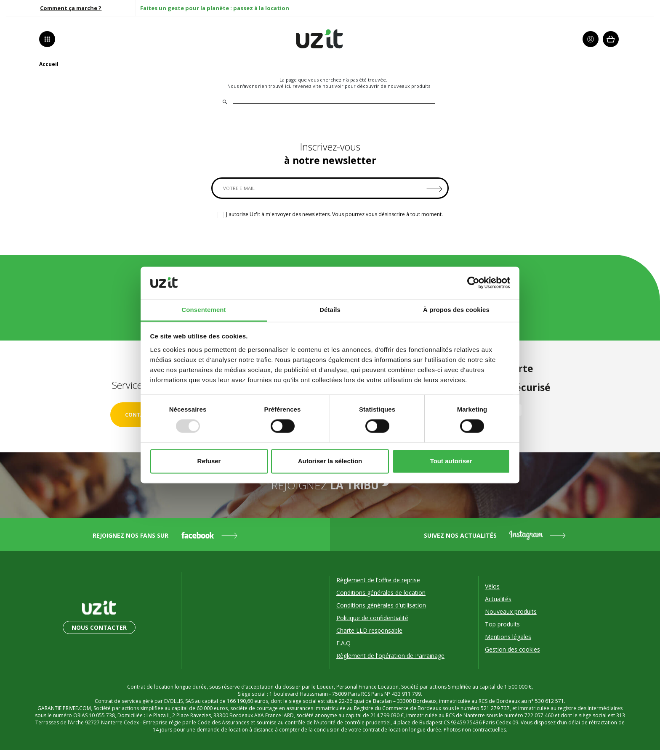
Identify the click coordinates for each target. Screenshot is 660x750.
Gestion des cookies (512, 649)
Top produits (502, 624)
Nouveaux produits (511, 611)
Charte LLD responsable (369, 630)
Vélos (492, 586)
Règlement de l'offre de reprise (378, 580)
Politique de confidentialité (372, 618)
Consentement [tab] (203, 309)
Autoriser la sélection (330, 461)
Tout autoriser (451, 461)
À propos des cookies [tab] (456, 309)
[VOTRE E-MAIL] (330, 188)
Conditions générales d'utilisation (381, 605)
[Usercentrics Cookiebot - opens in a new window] (473, 283)
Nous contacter (99, 627)
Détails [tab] (330, 309)
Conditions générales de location (381, 593)
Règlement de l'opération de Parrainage (390, 656)
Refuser (209, 461)
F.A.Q (343, 643)
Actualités (498, 599)
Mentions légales (508, 637)
